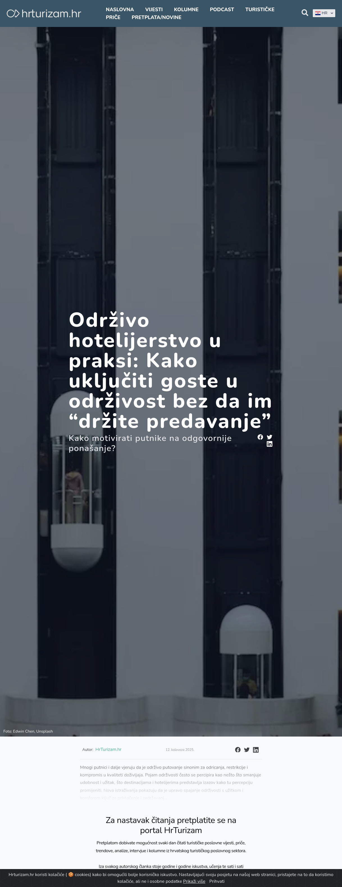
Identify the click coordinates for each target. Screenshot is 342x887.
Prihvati (216, 881)
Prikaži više (194, 881)
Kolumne (186, 9)
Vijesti (154, 9)
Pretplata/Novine (156, 17)
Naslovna (120, 9)
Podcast (222, 9)
